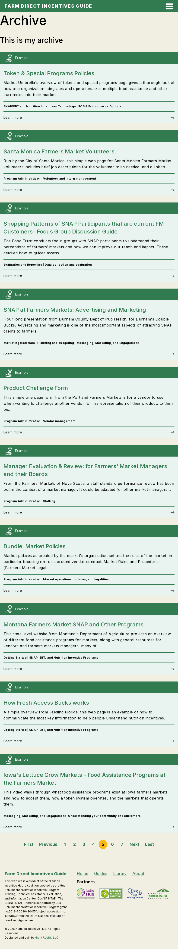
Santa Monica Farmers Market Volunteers (58, 151)
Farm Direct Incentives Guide (48, 6)
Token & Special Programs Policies (48, 73)
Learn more (12, 117)
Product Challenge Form (35, 388)
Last (149, 844)
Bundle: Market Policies (34, 546)
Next (134, 844)
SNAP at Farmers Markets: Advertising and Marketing (74, 309)
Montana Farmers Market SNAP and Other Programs (73, 624)
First (28, 844)
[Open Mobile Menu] (169, 7)
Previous (48, 844)
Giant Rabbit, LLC (46, 937)
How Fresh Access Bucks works (46, 702)
